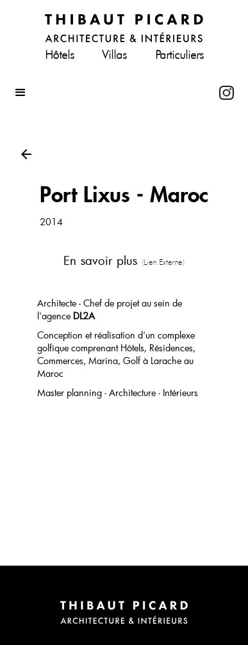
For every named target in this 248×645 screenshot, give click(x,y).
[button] (110, 93)
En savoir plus (124, 260)
